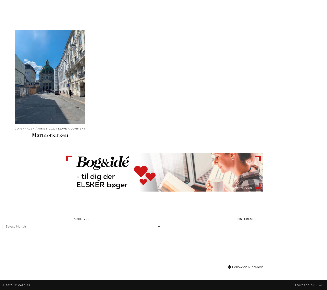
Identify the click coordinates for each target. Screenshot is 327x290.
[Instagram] (273, 6)
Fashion (32, 5)
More (259, 5)
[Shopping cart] (312, 6)
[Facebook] (289, 6)
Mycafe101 (163, 6)
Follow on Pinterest (245, 267)
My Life (242, 5)
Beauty (12, 5)
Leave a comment (71, 128)
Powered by (309, 285)
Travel (89, 5)
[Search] (318, 6)
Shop (224, 5)
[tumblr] (300, 6)
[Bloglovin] (295, 6)
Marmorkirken (50, 135)
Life (49, 5)
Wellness (68, 5)
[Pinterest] (278, 6)
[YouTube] (284, 6)
